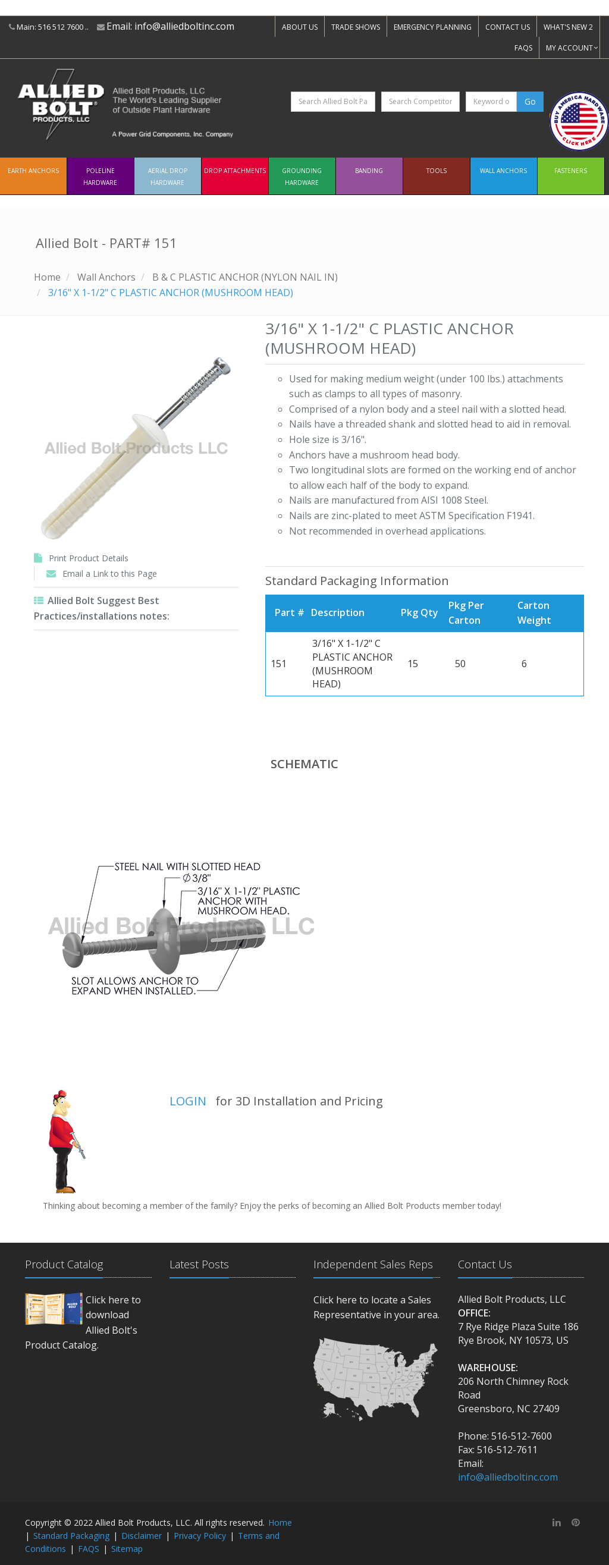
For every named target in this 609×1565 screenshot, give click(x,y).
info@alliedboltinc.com (184, 26)
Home (47, 277)
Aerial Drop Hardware (167, 176)
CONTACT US (507, 27)
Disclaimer (141, 1535)
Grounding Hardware (302, 176)
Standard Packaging (71, 1535)
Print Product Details (88, 558)
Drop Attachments (235, 170)
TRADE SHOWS (355, 27)
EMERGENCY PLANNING (433, 27)
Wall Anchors (503, 170)
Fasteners (570, 170)
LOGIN (187, 1101)
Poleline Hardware (100, 176)
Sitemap (127, 1548)
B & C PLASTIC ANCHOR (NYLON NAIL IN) (245, 277)
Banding (369, 170)
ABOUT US (300, 27)
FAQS (523, 48)
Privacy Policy (200, 1535)
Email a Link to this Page (109, 573)
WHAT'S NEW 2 (568, 27)
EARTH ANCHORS (33, 170)
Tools (436, 170)
